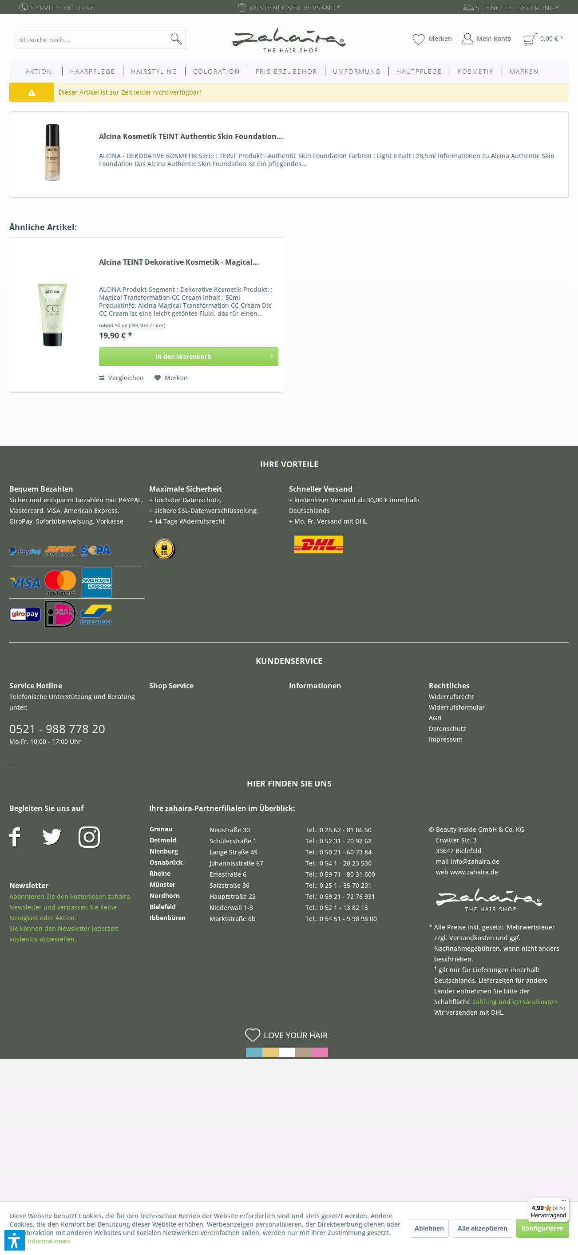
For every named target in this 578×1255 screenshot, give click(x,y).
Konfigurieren (543, 1228)
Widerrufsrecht (451, 696)
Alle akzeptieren (482, 1228)
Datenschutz (447, 728)
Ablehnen (429, 1228)
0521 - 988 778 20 (57, 729)
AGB (435, 718)
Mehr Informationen (40, 1241)
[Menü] (563, 1202)
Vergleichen (121, 377)
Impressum (446, 739)
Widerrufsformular (457, 707)
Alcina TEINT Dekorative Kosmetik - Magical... (179, 262)
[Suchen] (190, 39)
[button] (14, 1240)
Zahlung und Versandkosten (514, 1001)
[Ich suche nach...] (100, 39)
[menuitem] (107, 39)
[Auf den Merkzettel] (171, 378)
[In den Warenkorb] (189, 356)
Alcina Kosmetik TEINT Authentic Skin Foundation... (191, 136)
